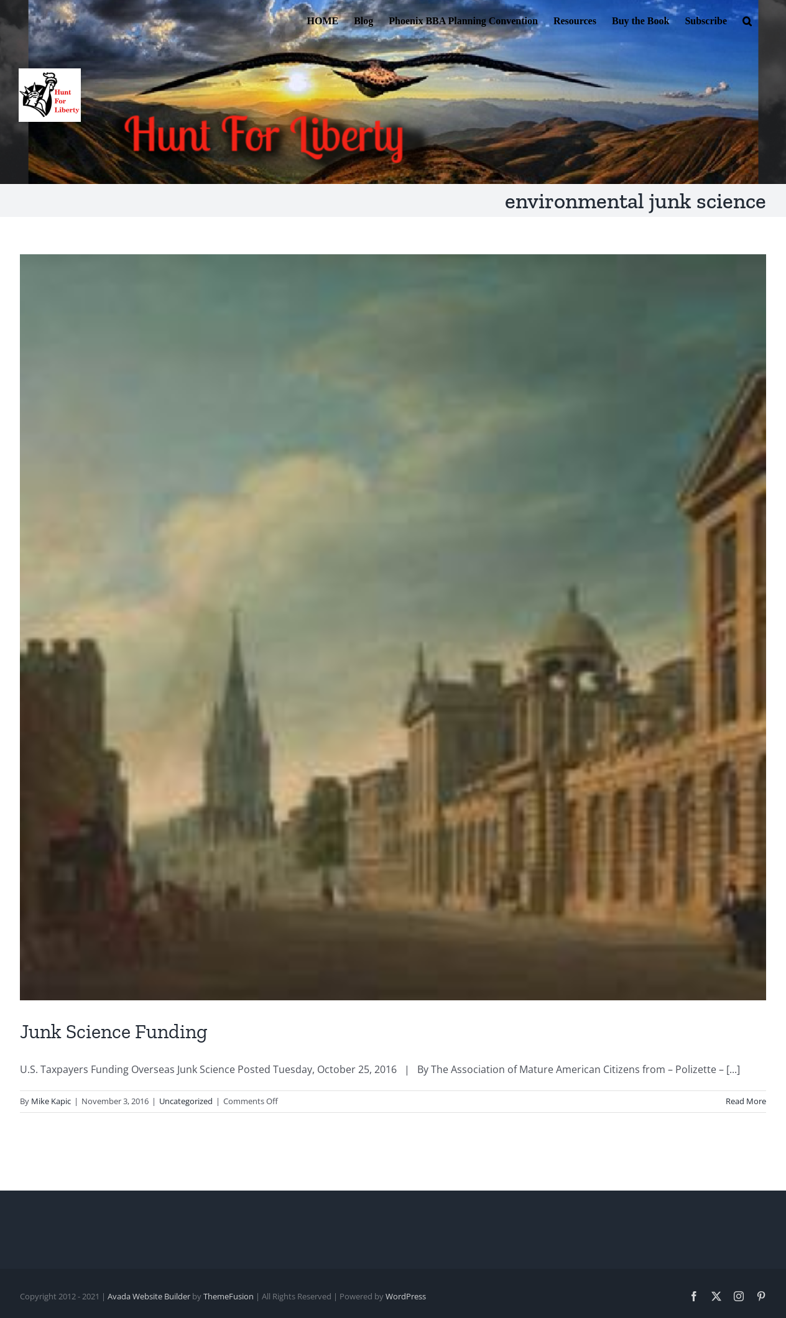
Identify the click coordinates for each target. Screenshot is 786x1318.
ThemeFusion (228, 1296)
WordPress (406, 1296)
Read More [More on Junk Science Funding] (746, 1101)
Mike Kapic (51, 1101)
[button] (747, 20)
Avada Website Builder (149, 1296)
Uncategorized (186, 1101)
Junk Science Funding (114, 1031)
